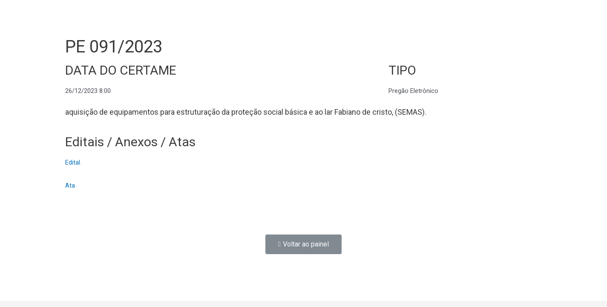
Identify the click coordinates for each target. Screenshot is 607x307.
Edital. (73, 162)
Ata (70, 185)
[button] (303, 244)
